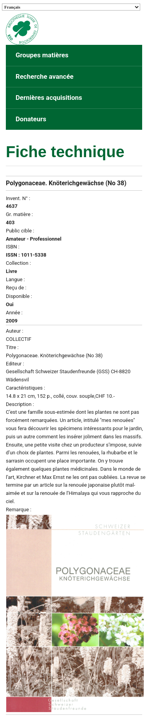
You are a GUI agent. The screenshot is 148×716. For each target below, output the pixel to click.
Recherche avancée (45, 76)
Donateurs (31, 119)
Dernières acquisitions (49, 97)
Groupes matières (42, 55)
